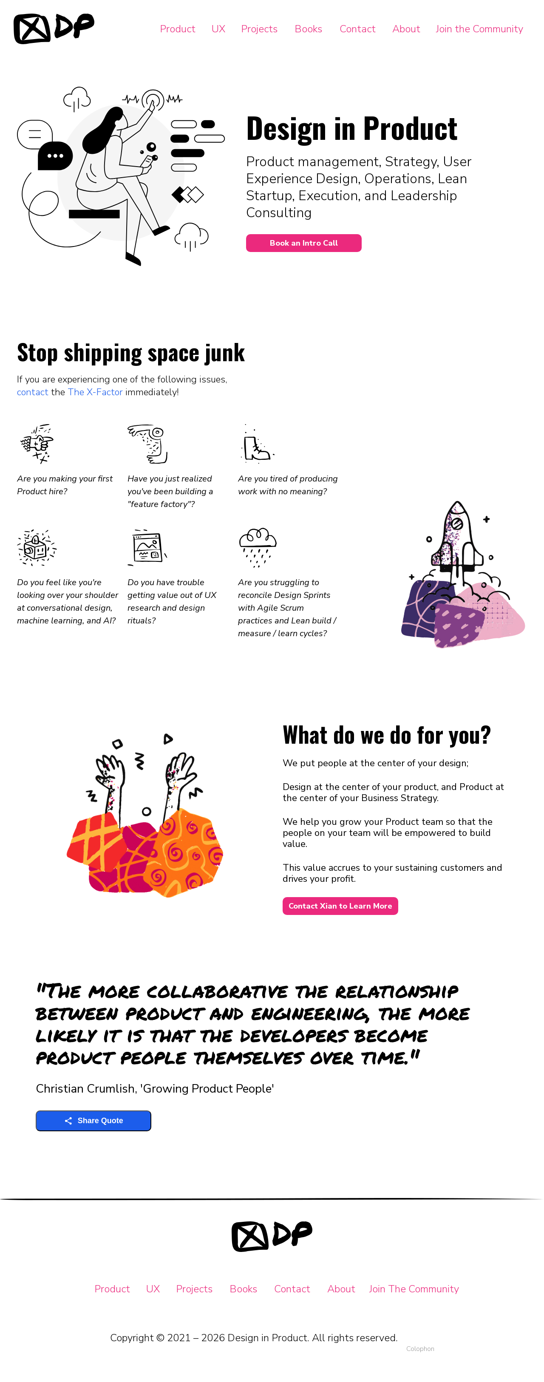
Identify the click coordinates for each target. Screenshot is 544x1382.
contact (32, 392)
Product (178, 29)
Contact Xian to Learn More (340, 906)
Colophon (420, 1348)
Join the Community (479, 29)
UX (218, 29)
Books (308, 29)
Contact (358, 29)
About (406, 29)
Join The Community (414, 1289)
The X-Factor (95, 392)
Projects (259, 29)
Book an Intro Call (304, 243)
